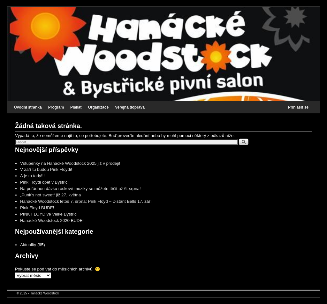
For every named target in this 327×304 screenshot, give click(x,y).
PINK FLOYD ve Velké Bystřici (49, 214)
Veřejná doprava (130, 107)
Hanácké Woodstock (44, 293)
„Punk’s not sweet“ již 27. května (50, 195)
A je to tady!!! (32, 175)
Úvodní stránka (28, 107)
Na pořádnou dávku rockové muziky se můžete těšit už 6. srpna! (80, 188)
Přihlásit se (298, 107)
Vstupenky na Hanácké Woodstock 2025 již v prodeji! (70, 163)
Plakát (75, 107)
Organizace (98, 107)
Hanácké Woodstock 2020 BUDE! (52, 220)
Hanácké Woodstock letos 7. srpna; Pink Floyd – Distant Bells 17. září (85, 201)
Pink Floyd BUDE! (37, 207)
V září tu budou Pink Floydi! (46, 169)
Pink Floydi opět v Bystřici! (45, 182)
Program (56, 107)
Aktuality (28, 244)
